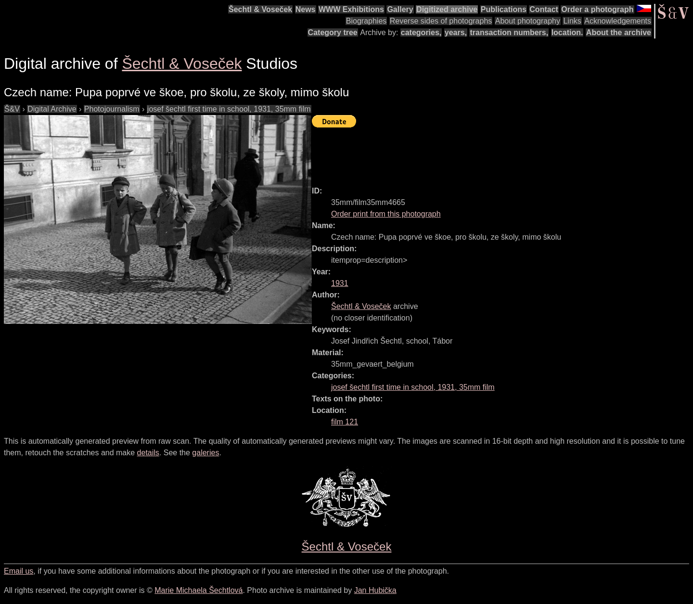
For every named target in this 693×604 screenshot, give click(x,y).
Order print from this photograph (386, 214)
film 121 (344, 422)
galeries (205, 453)
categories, (421, 32)
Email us (18, 571)
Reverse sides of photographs (441, 21)
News (305, 9)
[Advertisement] (487, 152)
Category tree (333, 32)
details (148, 453)
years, (456, 32)
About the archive (618, 32)
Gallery (400, 9)
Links (572, 21)
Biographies (366, 21)
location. (567, 32)
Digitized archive (446, 9)
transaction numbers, (509, 32)
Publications (503, 9)
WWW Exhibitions (351, 9)
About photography (527, 21)
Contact (543, 9)
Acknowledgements (617, 21)
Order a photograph (597, 9)
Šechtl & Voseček (260, 9)
